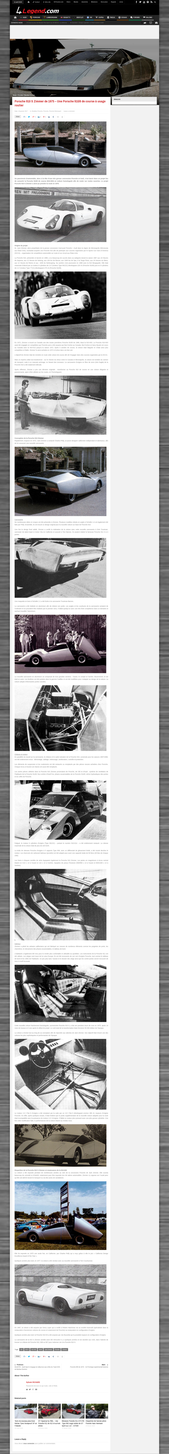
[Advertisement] (115, 9)
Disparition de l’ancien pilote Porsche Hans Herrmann (96, 1422)
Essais (123, 17)
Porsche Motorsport (55, 111)
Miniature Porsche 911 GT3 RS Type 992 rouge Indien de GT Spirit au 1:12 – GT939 (73, 1423)
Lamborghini (50, 17)
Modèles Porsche (29, 95)
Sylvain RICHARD (33, 1382)
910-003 (33, 1349)
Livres (121, 2)
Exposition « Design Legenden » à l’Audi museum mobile (88, 22)
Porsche (35, 17)
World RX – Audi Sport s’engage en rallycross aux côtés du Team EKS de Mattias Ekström (38, 1367)
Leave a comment (69, 111)
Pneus (111, 17)
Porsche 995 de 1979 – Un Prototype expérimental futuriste (84, 1366)
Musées (76, 2)
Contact (36, 2)
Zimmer (64, 1349)
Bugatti (65, 17)
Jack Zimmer (48, 1349)
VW (89, 17)
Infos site (46, 2)
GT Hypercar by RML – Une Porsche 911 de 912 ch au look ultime (49, 1423)
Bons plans (104, 2)
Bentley (78, 17)
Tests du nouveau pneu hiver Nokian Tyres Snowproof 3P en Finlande (26, 1423)
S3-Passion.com (58, 2)
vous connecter (28, 1444)
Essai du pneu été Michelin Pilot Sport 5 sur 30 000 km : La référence (47, 22)
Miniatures (94, 2)
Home (14, 95)
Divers (68, 2)
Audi (23, 17)
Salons (148, 17)
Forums (135, 17)
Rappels (113, 2)
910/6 (40, 1349)
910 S (27, 1349)
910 (21, 1349)
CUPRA (99, 17)
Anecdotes (85, 2)
